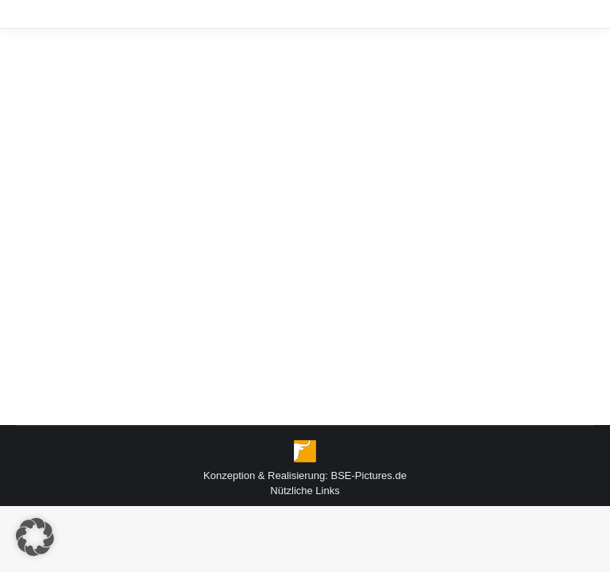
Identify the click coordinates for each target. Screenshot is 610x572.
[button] (35, 537)
